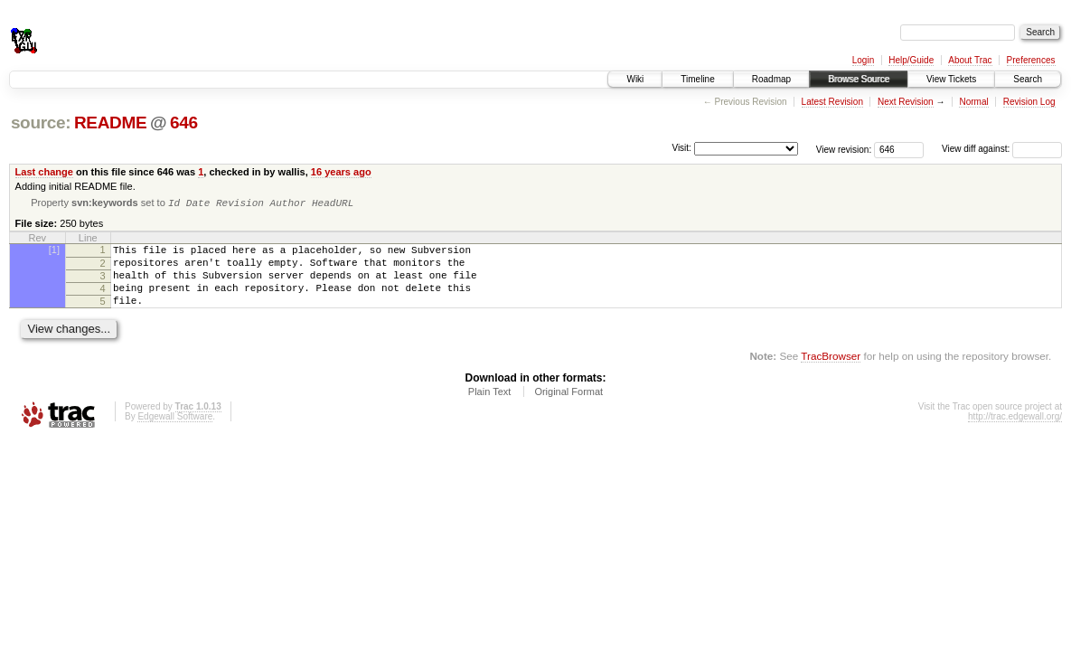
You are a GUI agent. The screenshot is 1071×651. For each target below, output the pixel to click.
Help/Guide (911, 60)
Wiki (635, 79)
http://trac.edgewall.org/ (1015, 432)
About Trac (969, 60)
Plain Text (490, 406)
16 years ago (341, 171)
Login (863, 60)
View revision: (844, 149)
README (110, 122)
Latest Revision (832, 102)
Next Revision (906, 102)
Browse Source (858, 79)
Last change (44, 171)
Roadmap (771, 79)
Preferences (1031, 60)
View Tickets (951, 79)
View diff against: (1002, 149)
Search (1027, 79)
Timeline (697, 79)
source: (40, 122)
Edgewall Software (174, 432)
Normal (973, 102)
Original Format (568, 406)
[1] (54, 251)
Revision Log (1029, 102)
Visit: (681, 148)
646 (184, 122)
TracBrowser (830, 371)
